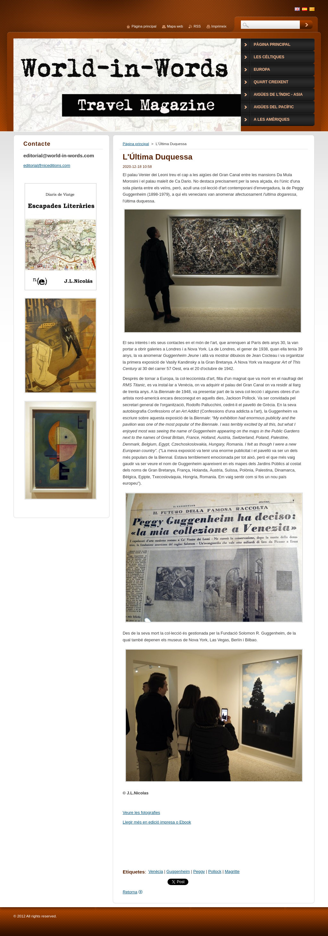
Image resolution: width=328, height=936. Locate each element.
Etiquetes (134, 871)
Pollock (214, 871)
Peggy (199, 871)
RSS (197, 26)
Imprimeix (218, 26)
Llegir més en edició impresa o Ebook (157, 822)
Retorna (130, 892)
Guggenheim (178, 871)
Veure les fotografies (141, 812)
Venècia (155, 871)
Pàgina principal (136, 144)
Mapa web (175, 26)
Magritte (232, 871)
